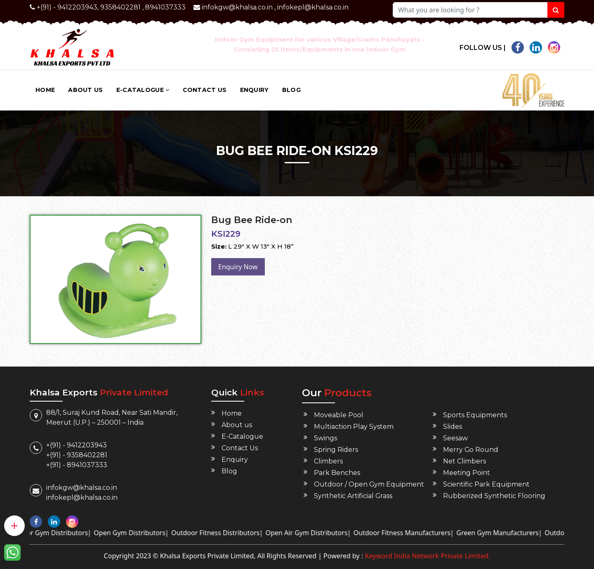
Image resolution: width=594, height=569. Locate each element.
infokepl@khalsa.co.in (313, 7)
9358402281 (120, 7)
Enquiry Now (238, 266)
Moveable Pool (338, 415)
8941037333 (165, 7)
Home (45, 90)
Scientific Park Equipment (486, 484)
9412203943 (77, 7)
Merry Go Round (471, 450)
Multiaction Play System (354, 426)
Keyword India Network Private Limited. (426, 555)
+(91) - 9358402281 (76, 455)
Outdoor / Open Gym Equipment (369, 484)
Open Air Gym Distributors (327, 532)
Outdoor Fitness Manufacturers (422, 532)
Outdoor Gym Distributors (68, 532)
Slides (452, 426)
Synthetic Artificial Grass (353, 496)
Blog (291, 90)
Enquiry (254, 90)
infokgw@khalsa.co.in (237, 7)
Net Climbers (464, 461)
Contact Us (205, 90)
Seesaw (455, 438)
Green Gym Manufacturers (518, 532)
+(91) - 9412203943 (76, 445)
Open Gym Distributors (150, 532)
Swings (325, 438)
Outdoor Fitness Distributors (236, 532)
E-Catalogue (143, 90)
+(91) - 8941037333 (76, 465)
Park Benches (337, 473)
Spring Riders (336, 450)
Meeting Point (466, 473)
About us (85, 90)
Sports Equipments (475, 415)
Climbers (328, 461)
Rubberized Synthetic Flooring (494, 496)
